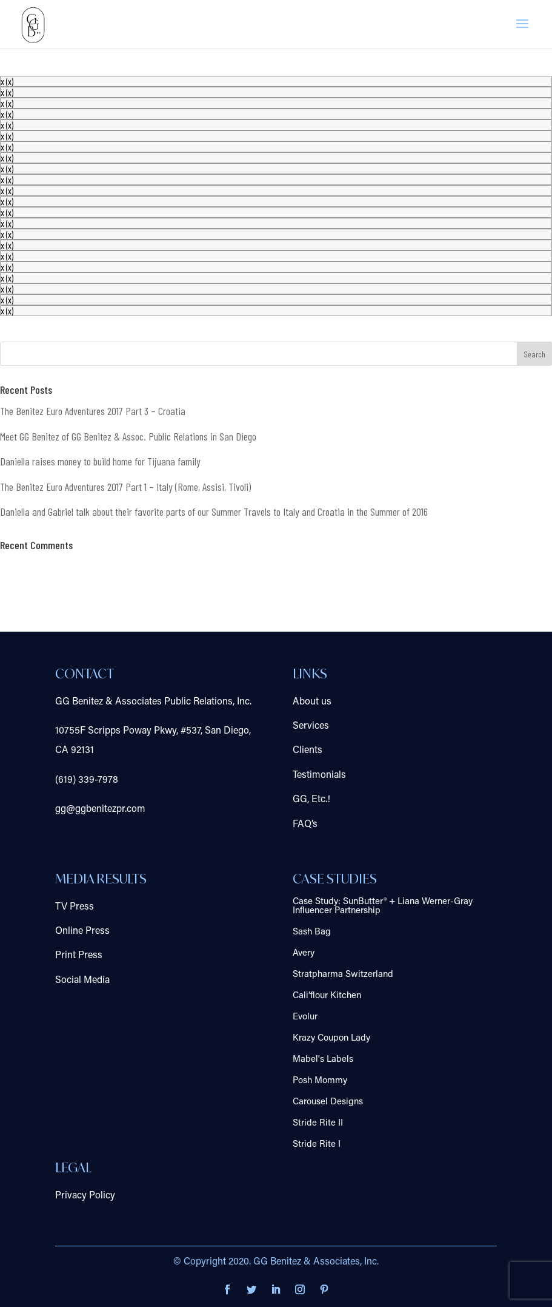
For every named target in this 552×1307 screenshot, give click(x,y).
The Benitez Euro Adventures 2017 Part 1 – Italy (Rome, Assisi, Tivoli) (125, 486)
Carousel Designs (328, 1102)
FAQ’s (305, 824)
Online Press (82, 931)
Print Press (78, 956)
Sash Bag (312, 932)
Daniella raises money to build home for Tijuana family (100, 461)
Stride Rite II (318, 1123)
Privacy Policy (85, 1196)
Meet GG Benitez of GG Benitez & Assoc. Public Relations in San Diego (128, 436)
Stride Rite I (317, 1144)
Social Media (82, 980)
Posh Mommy (320, 1081)
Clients (307, 750)
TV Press (74, 907)
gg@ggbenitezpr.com (100, 809)
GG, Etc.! (311, 800)
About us (312, 702)
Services (311, 726)
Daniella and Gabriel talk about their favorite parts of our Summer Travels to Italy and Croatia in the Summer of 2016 (214, 511)
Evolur (305, 1017)
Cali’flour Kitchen (327, 996)
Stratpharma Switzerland (343, 974)
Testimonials (319, 775)
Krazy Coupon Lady (331, 1038)
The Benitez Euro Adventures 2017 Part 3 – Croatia (92, 410)
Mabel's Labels (323, 1059)
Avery (303, 953)
